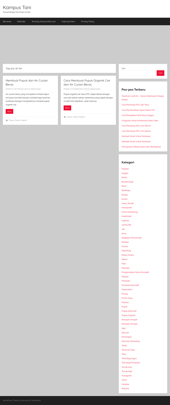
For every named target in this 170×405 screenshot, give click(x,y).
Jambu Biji (126, 225)
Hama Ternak (128, 203)
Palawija (125, 268)
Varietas (125, 384)
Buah (124, 186)
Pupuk (11, 120)
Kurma (125, 246)
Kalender (21, 21)
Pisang (125, 294)
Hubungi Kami (68, 21)
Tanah (124, 345)
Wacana (125, 388)
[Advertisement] (85, 44)
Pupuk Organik (21, 120)
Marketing (126, 250)
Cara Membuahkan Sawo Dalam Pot (138, 110)
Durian (125, 199)
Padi (124, 263)
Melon (125, 259)
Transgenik (127, 375)
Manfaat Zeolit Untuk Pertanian (136, 136)
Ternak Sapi (127, 371)
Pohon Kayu (127, 298)
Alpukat (125, 169)
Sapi (123, 328)
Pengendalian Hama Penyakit (135, 272)
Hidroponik (127, 207)
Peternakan (127, 289)
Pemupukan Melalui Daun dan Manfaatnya (141, 147)
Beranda (7, 21)
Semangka (127, 337)
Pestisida (126, 281)
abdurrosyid (35, 89)
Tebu (124, 354)
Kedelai (125, 242)
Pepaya (125, 276)
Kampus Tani (17, 7)
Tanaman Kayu (128, 350)
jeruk (124, 233)
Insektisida (126, 216)
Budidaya (126, 190)
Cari (123, 68)
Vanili (124, 380)
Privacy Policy (87, 21)
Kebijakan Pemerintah (132, 238)
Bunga (125, 195)
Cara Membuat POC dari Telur (135, 105)
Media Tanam (128, 255)
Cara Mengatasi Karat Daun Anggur (138, 115)
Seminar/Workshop (131, 341)
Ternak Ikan (127, 367)
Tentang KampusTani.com (44, 21)
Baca (9, 111)
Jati (123, 229)
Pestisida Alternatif (130, 285)
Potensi (125, 302)
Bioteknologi (127, 182)
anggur (125, 173)
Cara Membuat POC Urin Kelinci (136, 126)
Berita (124, 177)
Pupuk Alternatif (129, 311)
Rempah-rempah (129, 319)
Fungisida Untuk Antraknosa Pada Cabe (140, 120)
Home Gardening (130, 212)
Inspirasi (125, 220)
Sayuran (125, 332)
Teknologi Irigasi (129, 358)
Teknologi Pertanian (131, 362)
